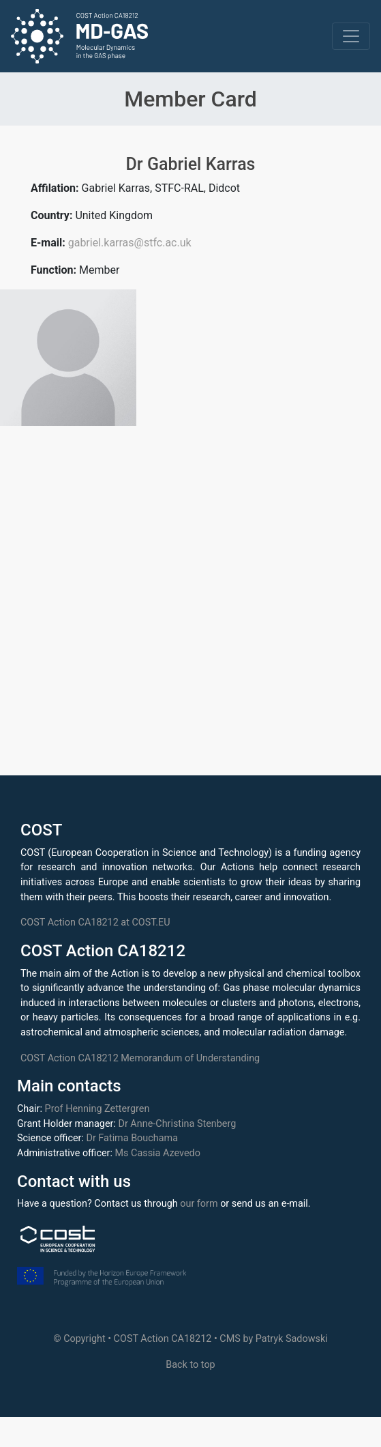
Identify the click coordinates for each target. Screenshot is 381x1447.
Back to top (190, 1365)
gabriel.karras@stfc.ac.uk (130, 242)
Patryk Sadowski (292, 1339)
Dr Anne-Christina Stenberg (177, 1124)
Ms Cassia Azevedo (157, 1153)
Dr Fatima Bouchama (132, 1138)
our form (198, 1203)
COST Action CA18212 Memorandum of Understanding (140, 1058)
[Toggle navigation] (351, 36)
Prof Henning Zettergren (97, 1109)
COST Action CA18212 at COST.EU (95, 922)
